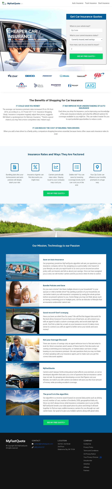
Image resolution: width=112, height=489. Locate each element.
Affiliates (86, 467)
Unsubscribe (88, 461)
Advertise (87, 464)
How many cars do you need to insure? (84, 45)
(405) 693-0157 (39, 447)
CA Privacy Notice (90, 454)
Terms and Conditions (91, 451)
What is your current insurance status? (84, 35)
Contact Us (87, 444)
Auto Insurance (77, 3)
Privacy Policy (88, 447)
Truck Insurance (91, 3)
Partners (86, 470)
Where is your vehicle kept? (80, 26)
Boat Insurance (103, 3)
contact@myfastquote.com (43, 444)
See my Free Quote (86, 56)
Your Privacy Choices (93, 457)
